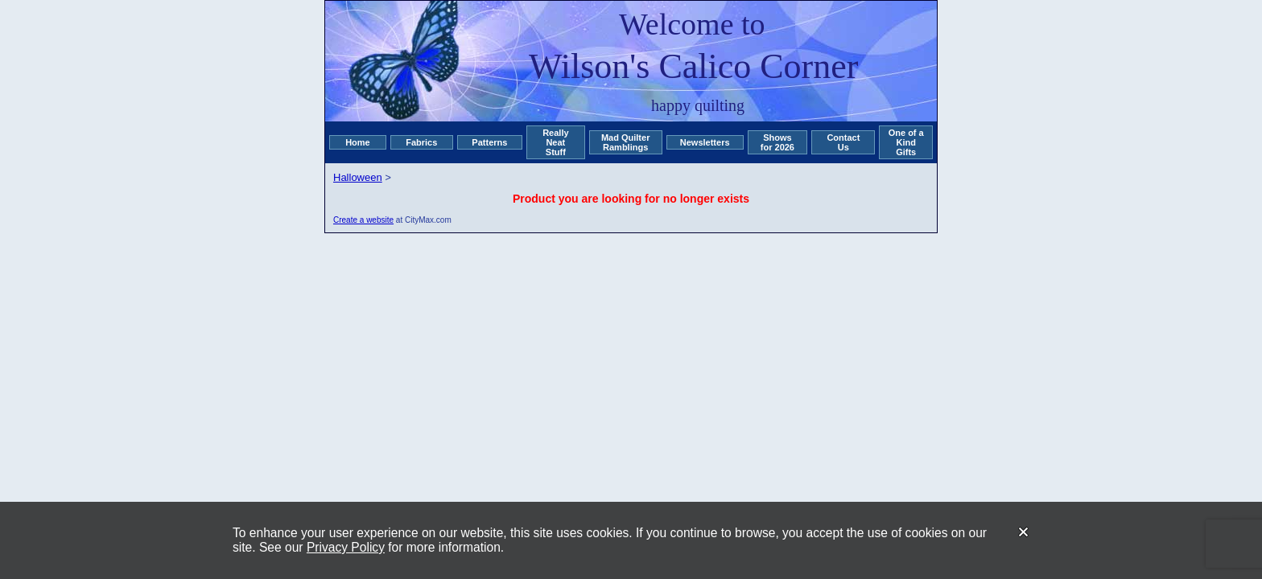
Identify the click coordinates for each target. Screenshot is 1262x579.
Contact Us (843, 142)
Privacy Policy (346, 547)
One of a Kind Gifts (906, 142)
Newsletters (705, 142)
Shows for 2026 (777, 142)
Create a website (363, 220)
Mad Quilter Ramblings (625, 142)
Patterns (489, 142)
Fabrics (421, 142)
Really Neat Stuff (555, 142)
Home (357, 142)
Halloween (357, 177)
